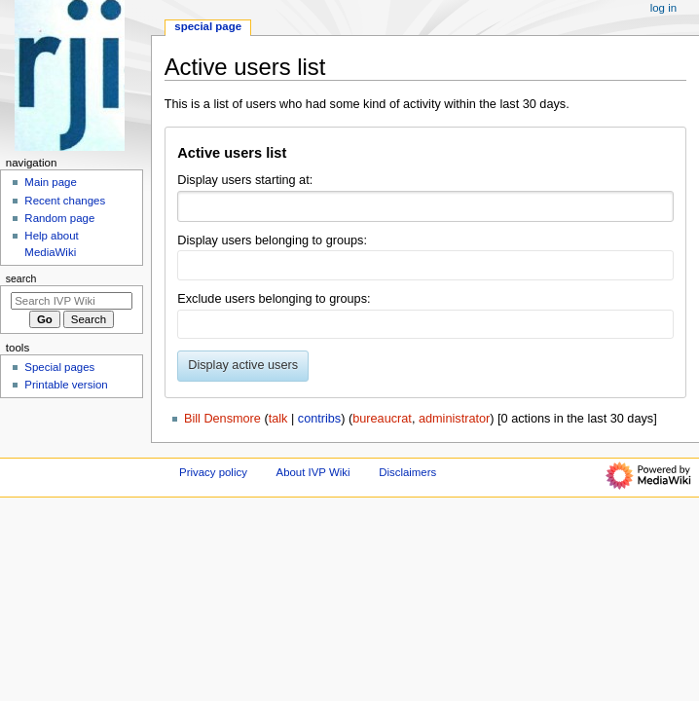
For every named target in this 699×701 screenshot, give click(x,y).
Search (21, 278)
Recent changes (64, 200)
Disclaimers (407, 472)
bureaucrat (382, 418)
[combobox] (425, 206)
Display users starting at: (245, 180)
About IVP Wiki (313, 472)
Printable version (65, 384)
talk (278, 418)
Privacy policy (213, 472)
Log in (663, 8)
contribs (319, 418)
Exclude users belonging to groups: (273, 299)
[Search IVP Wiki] (71, 301)
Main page (50, 182)
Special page (207, 26)
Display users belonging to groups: (272, 240)
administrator (454, 418)
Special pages (59, 367)
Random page (59, 218)
